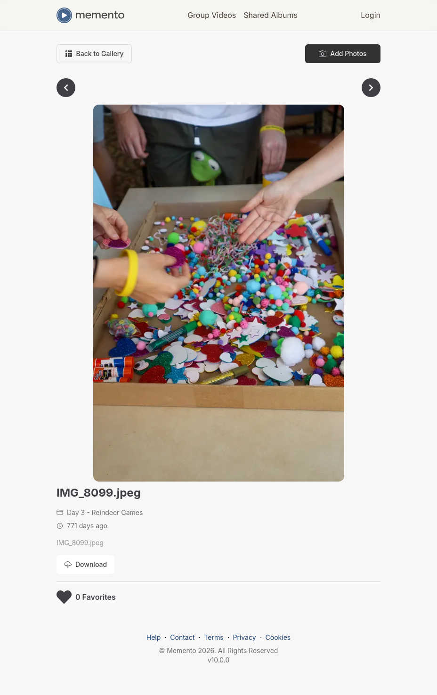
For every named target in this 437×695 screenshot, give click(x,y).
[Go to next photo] (371, 87)
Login (370, 15)
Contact (182, 637)
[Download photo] (85, 564)
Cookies (278, 637)
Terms (213, 637)
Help (153, 637)
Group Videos (211, 15)
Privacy (244, 637)
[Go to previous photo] (66, 87)
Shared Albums (270, 15)
